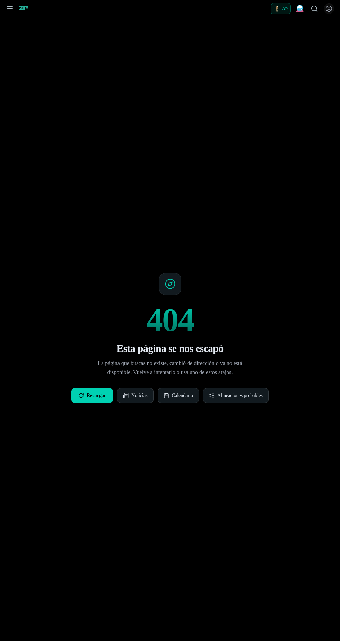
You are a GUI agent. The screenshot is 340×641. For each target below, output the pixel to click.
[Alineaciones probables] (281, 8)
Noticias (135, 395)
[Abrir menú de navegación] (10, 9)
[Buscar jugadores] (314, 9)
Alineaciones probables (236, 395)
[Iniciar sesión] (329, 9)
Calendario (178, 395)
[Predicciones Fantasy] (300, 9)
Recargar (92, 395)
